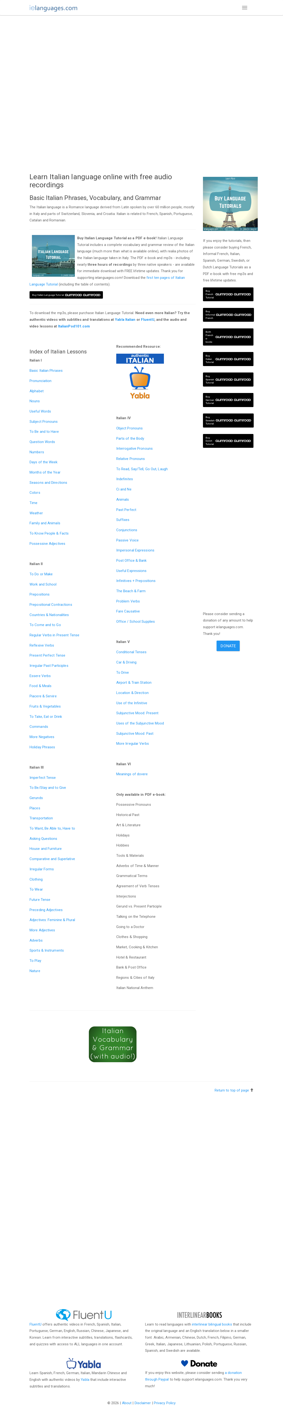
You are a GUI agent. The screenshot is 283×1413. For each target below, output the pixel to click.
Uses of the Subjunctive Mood (140, 723)
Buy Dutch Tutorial (228, 441)
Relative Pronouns (130, 459)
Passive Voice (127, 540)
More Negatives (42, 737)
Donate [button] (228, 645)
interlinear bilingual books (212, 1324)
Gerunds (36, 798)
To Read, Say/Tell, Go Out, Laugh (142, 469)
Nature (35, 971)
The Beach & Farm (131, 591)
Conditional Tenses (131, 652)
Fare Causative (128, 611)
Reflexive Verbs (42, 645)
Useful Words (40, 411)
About (127, 1403)
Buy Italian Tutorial (228, 359)
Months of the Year (45, 472)
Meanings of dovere (132, 774)
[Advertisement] (113, 54)
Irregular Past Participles (49, 665)
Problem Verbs (128, 601)
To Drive (122, 672)
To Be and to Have (44, 431)
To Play (35, 961)
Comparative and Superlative (52, 859)
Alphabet (37, 391)
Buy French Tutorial (228, 294)
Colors (35, 492)
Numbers (37, 452)
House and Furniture (46, 849)
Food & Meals (40, 686)
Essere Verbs (40, 676)
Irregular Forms (42, 869)
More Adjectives (42, 930)
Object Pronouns (129, 428)
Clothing (36, 879)
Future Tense (40, 900)
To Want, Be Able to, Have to (52, 828)
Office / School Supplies (135, 621)
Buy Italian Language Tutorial (66, 295)
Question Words (42, 442)
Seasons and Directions (48, 482)
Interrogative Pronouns (134, 448)
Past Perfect (126, 510)
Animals (122, 499)
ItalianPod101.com (74, 326)
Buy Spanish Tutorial (228, 379)
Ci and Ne (123, 489)
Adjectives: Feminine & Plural (52, 920)
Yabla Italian (125, 319)
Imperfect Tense (43, 777)
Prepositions (40, 594)
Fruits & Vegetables (45, 706)
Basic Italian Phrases (46, 370)
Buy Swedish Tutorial (228, 420)
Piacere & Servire (43, 696)
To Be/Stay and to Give (48, 788)
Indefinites (124, 479)
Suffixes (123, 520)
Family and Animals (45, 523)
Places (35, 808)
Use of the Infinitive (131, 703)
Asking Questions (43, 839)
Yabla (85, 1379)
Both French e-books (228, 336)
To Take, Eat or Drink (46, 716)
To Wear (36, 889)
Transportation (41, 818)
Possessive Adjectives (47, 543)
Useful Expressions (131, 571)
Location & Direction (132, 693)
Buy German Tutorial (228, 400)
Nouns (35, 401)
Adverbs (36, 940)
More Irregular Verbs (132, 743)
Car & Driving (126, 662)
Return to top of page (232, 1090)
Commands (39, 726)
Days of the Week (44, 462)
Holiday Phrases (42, 747)
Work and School (43, 584)
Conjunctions (126, 530)
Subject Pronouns (44, 421)
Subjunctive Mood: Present (137, 713)
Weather (36, 513)
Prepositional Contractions (51, 604)
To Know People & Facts (49, 533)
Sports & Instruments (47, 950)
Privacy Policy (165, 1403)
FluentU (147, 319)
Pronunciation (40, 381)
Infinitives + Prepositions (136, 581)
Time (33, 503)
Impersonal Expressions (135, 550)
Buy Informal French (229, 315)
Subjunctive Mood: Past (134, 733)
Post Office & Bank (131, 560)
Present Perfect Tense (47, 655)
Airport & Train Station (134, 682)
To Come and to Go (45, 625)
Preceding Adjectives (46, 910)
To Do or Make (41, 574)
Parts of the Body (130, 438)
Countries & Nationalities (49, 615)
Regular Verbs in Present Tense (54, 635)
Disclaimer (143, 1403)
